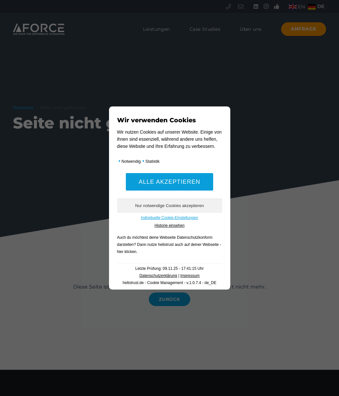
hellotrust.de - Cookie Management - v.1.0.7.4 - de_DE (169, 282)
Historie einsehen (170, 225)
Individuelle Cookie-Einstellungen (169, 217)
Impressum (190, 275)
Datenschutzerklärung (158, 275)
